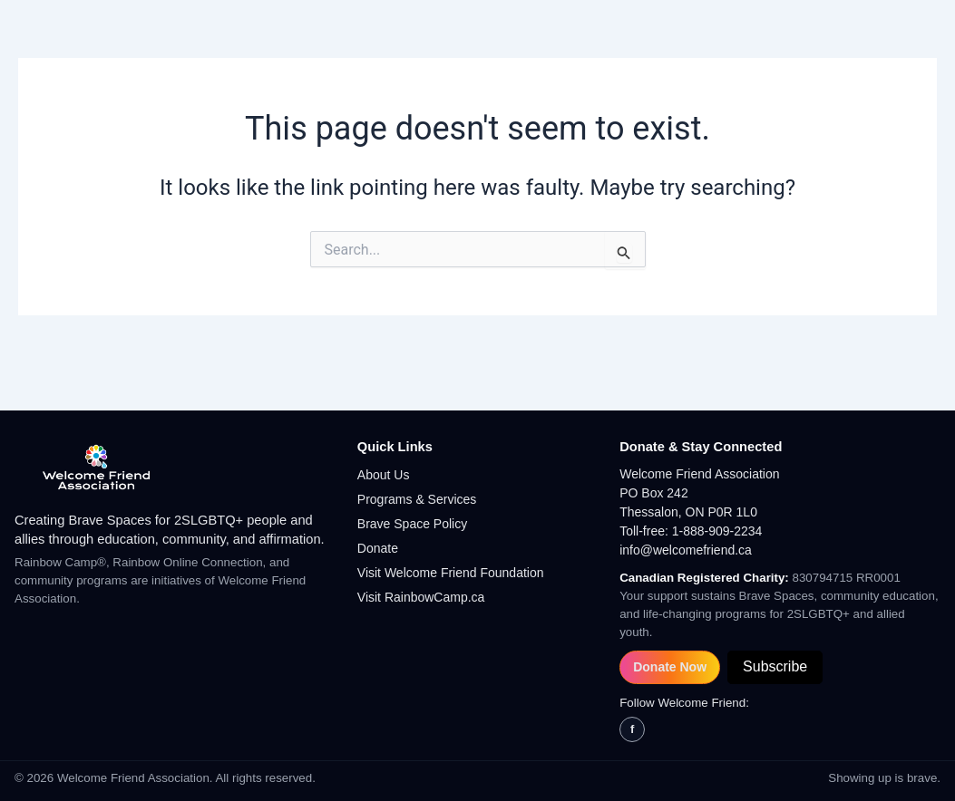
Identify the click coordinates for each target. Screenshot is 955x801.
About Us (383, 475)
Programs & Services (416, 499)
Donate (377, 548)
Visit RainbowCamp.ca (421, 597)
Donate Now (670, 667)
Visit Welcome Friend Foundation (450, 572)
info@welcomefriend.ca (685, 550)
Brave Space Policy (412, 523)
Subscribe (775, 666)
